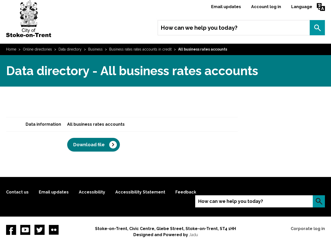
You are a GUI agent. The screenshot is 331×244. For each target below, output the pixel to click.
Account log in (266, 6)
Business (95, 49)
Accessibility (92, 192)
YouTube (25, 230)
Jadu (193, 234)
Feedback (185, 192)
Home (11, 49)
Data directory (70, 49)
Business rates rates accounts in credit (140, 49)
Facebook (11, 230)
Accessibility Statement (140, 192)
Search (317, 27)
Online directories (37, 49)
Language (301, 6)
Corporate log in (308, 228)
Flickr (54, 230)
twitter (39, 230)
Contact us (17, 192)
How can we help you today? (199, 28)
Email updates (226, 6)
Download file (89, 144)
